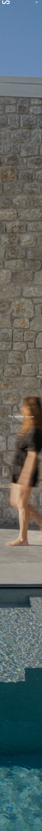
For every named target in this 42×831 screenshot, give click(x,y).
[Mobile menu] (37, 2)
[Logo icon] (6, 2)
